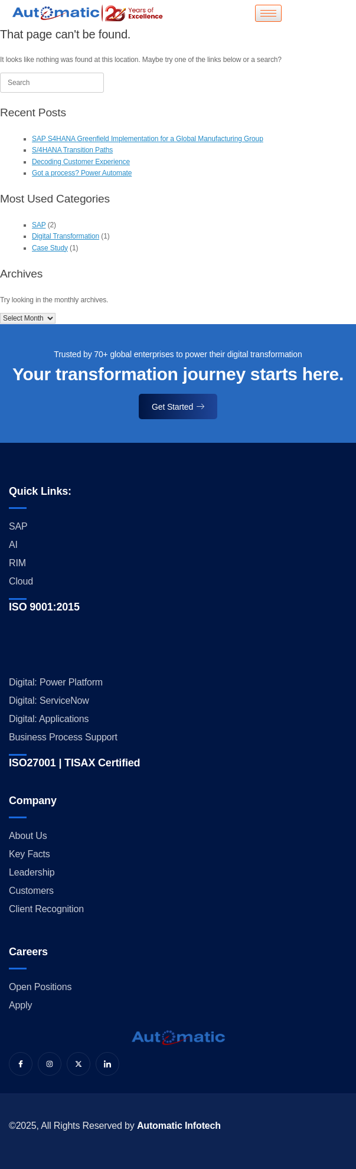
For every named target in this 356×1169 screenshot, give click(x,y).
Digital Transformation (65, 236)
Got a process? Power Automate (82, 173)
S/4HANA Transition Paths (72, 150)
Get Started (178, 407)
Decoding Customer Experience (81, 162)
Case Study (50, 248)
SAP (38, 225)
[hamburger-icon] (268, 13)
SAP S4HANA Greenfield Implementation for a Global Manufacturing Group (147, 139)
